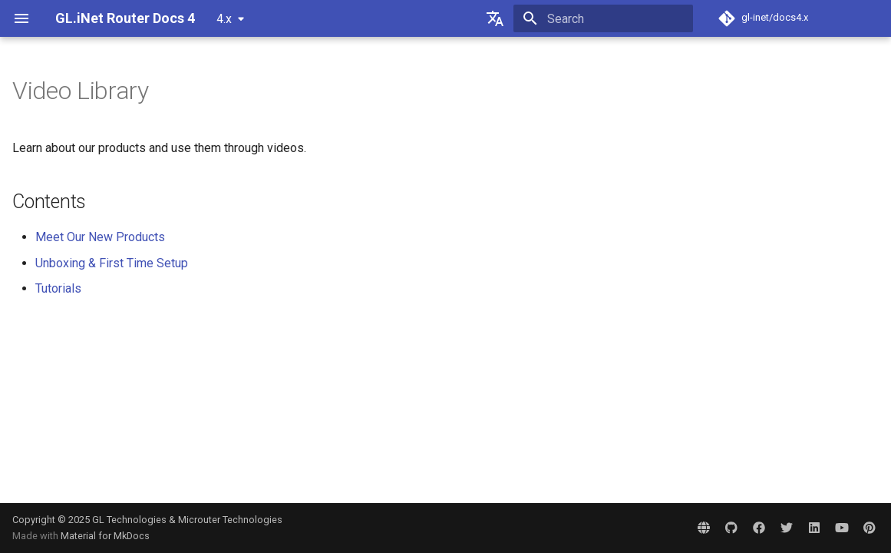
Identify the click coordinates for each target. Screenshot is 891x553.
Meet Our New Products (100, 237)
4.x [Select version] (224, 19)
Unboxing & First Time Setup (111, 263)
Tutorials (58, 288)
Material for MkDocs (105, 535)
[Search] (603, 18)
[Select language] (495, 18)
